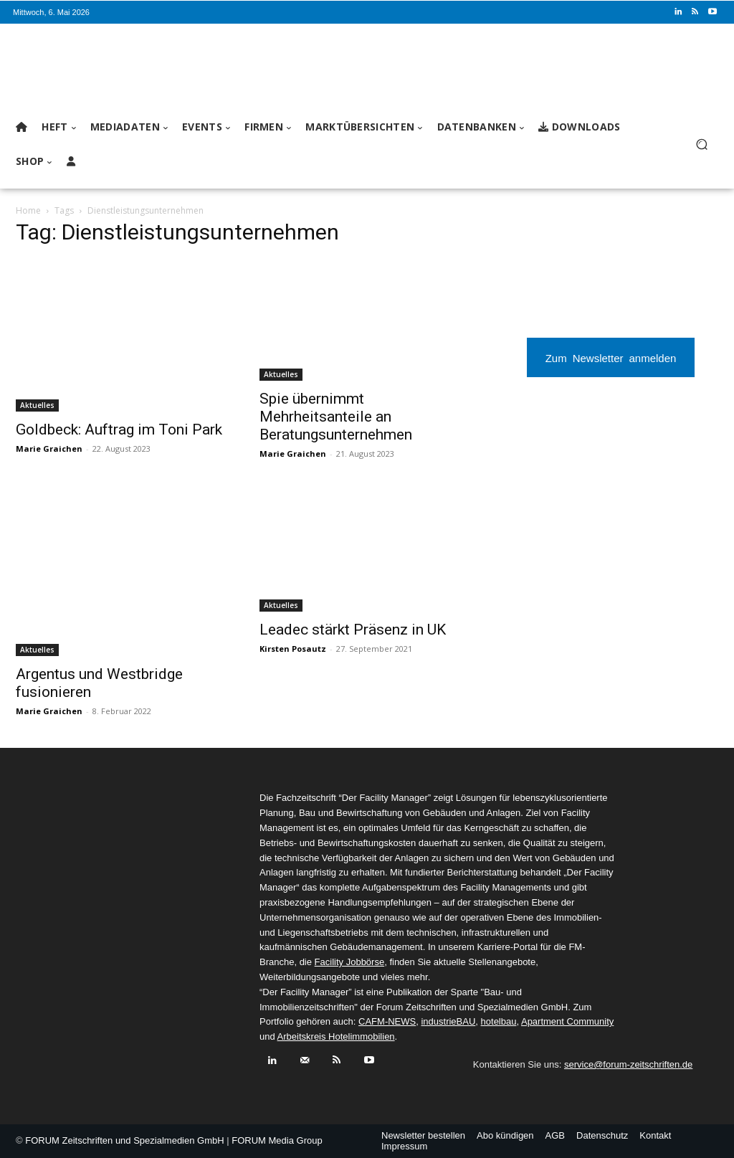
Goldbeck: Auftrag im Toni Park (119, 429)
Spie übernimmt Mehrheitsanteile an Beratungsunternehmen (335, 416)
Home (28, 210)
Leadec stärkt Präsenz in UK (352, 629)
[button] (701, 144)
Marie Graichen (49, 448)
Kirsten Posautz (292, 648)
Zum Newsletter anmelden (611, 357)
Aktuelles (37, 405)
